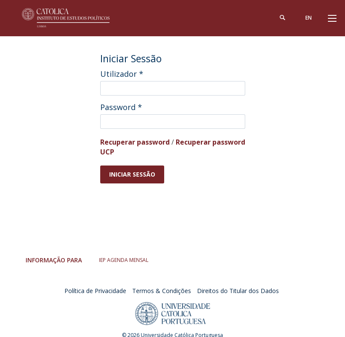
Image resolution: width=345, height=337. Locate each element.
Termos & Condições (161, 291)
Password (121, 107)
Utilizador (121, 74)
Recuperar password (135, 142)
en (308, 17)
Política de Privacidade (95, 291)
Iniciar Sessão (132, 174)
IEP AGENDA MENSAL (123, 260)
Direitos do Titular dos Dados (238, 291)
